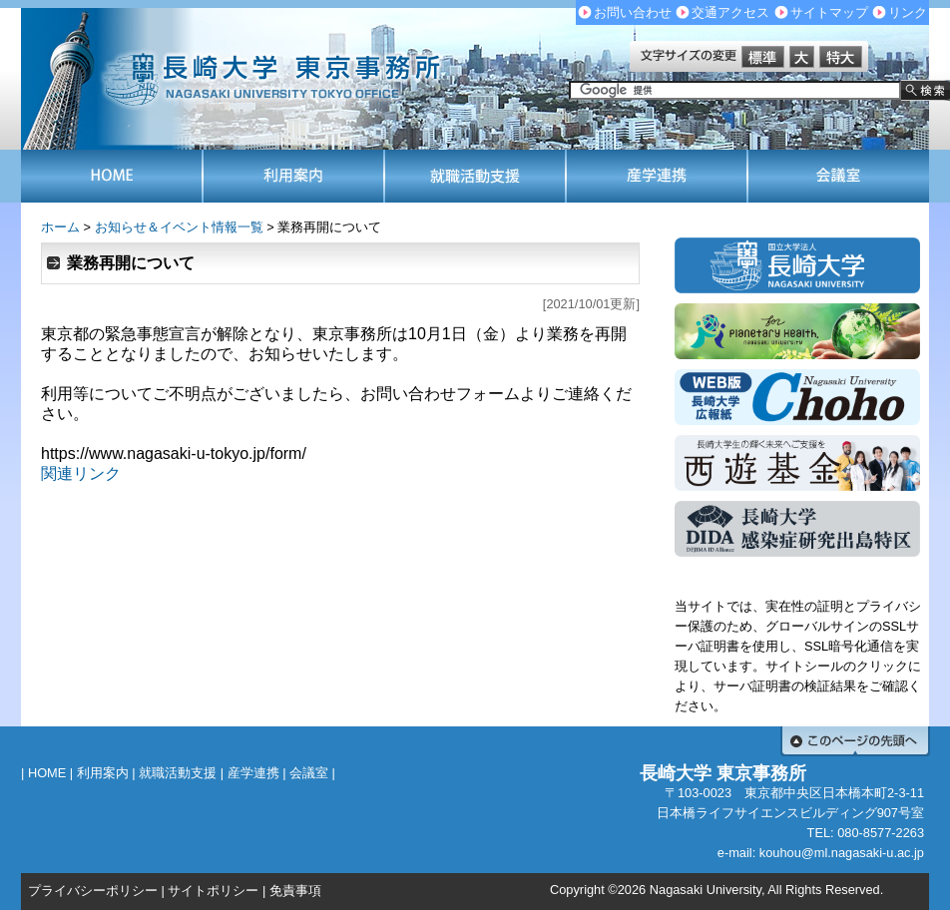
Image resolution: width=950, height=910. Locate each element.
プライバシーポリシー (93, 890)
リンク (907, 12)
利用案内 (103, 772)
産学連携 (253, 772)
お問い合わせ (633, 12)
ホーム (60, 227)
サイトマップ (829, 12)
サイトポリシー (213, 890)
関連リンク (81, 473)
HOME (47, 772)
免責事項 (295, 890)
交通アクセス (730, 12)
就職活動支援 (178, 772)
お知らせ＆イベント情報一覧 (179, 227)
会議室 (308, 772)
